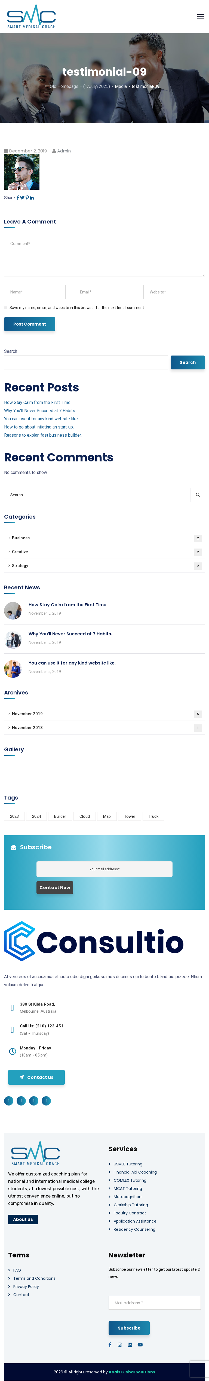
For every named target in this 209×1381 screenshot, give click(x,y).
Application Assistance (135, 1221)
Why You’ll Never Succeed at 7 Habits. (40, 410)
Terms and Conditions (34, 1278)
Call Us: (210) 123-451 (41, 1026)
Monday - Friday (35, 1048)
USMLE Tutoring (128, 1164)
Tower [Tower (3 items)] (129, 816)
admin (64, 151)
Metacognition (128, 1196)
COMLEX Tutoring (130, 1180)
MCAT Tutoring (128, 1188)
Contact (21, 1294)
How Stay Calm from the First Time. (37, 402)
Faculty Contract (130, 1213)
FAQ (17, 1270)
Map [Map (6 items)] (107, 816)
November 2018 (107, 728)
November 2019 (107, 714)
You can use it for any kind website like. (41, 418)
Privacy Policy (26, 1286)
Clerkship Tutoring (131, 1205)
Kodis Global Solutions (132, 1372)
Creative (107, 552)
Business (107, 538)
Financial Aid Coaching (135, 1172)
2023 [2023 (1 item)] (14, 816)
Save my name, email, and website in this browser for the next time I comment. (77, 307)
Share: (10, 197)
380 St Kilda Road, (37, 1004)
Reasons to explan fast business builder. (43, 435)
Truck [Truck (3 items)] (153, 816)
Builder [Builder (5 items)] (60, 816)
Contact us (36, 1077)
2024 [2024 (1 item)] (36, 816)
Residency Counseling (134, 1229)
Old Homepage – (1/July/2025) (80, 86)
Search (10, 351)
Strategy (107, 566)
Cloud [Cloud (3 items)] (84, 816)
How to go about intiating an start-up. (39, 427)
